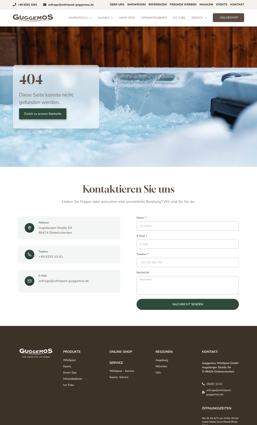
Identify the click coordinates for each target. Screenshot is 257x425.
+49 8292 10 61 (51, 257)
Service (199, 18)
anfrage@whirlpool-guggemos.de (64, 281)
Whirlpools (80, 18)
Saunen (105, 18)
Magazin (206, 4)
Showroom (136, 4)
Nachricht (143, 272)
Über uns (117, 4)
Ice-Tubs (179, 18)
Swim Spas (127, 18)
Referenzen (158, 4)
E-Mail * (142, 236)
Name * (141, 218)
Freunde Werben (183, 4)
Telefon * (142, 254)
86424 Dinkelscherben (55, 232)
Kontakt (237, 4)
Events (221, 4)
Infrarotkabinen (154, 18)
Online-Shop (120, 352)
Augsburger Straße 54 (55, 228)
